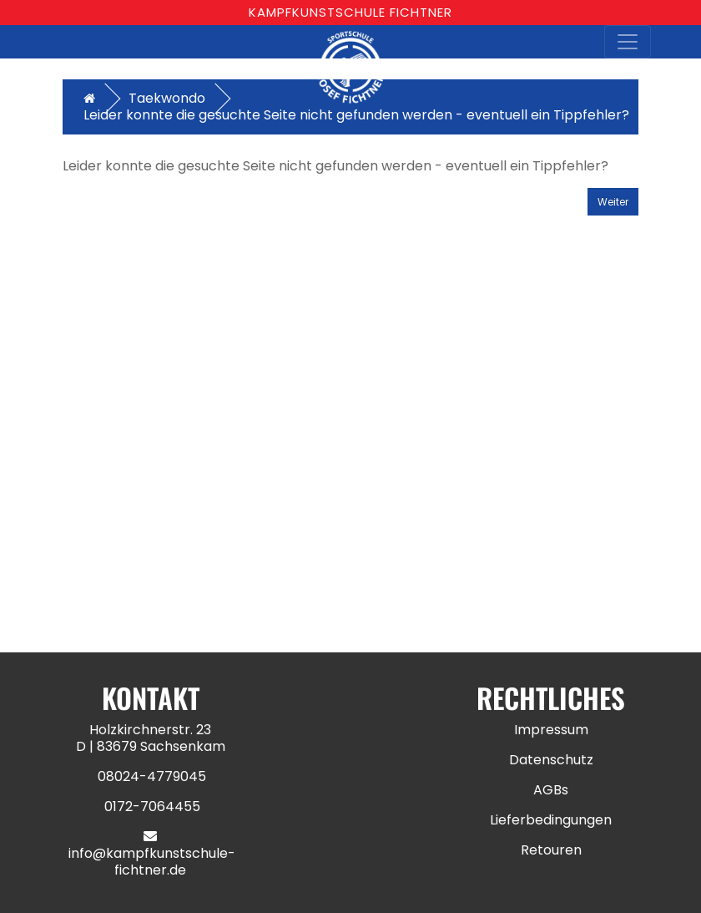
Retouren (551, 850)
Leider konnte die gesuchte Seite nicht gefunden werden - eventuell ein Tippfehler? (356, 114)
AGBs (550, 789)
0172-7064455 (152, 806)
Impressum (551, 729)
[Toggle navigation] (627, 41)
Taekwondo (167, 98)
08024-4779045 (152, 776)
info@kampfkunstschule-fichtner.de (151, 862)
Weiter (613, 202)
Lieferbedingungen (551, 819)
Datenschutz (551, 759)
